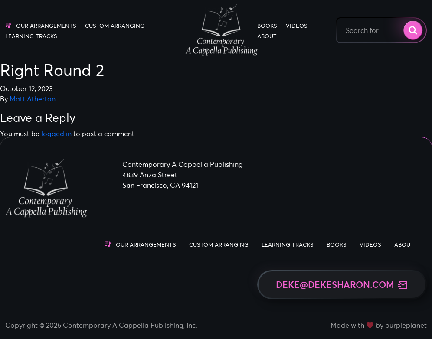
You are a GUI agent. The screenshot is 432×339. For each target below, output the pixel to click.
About (267, 36)
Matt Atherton (33, 99)
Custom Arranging (114, 25)
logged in (56, 133)
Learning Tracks (31, 36)
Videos (297, 25)
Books (267, 25)
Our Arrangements (46, 25)
